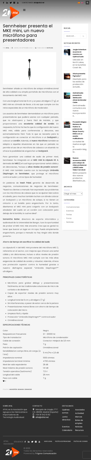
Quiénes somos (66, 411)
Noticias (50, 48)
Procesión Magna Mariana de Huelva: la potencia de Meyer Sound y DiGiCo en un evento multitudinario (79, 130)
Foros (68, 218)
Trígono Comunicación (45, 453)
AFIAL (7, 48)
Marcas (78, 416)
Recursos (79, 430)
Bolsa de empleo (79, 422)
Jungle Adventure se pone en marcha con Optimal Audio (79, 53)
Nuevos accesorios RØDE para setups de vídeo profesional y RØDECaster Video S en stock (79, 164)
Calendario (67, 430)
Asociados (80, 409)
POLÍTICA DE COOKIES (81, 441)
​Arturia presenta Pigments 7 (79, 75)
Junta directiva (66, 418)
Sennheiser (28, 389)
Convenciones (73, 207)
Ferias (69, 214)
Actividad (79, 413)
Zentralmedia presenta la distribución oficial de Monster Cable (79, 98)
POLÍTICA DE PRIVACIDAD (63, 441)
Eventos (70, 210)
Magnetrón (13, 389)
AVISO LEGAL (48, 441)
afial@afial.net (39, 3)
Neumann (21, 389)
